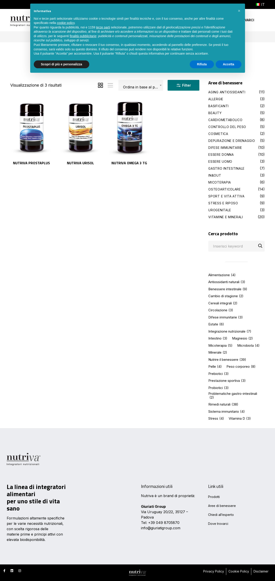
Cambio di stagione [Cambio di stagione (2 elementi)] (225, 296)
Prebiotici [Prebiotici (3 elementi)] (218, 374)
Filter (183, 84)
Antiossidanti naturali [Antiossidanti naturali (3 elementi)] (226, 282)
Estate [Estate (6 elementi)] (216, 324)
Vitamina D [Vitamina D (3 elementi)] (240, 419)
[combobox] (140, 85)
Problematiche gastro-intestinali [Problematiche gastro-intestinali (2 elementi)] (232, 395)
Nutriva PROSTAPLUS (31, 163)
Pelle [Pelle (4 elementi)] (215, 367)
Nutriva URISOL (80, 163)
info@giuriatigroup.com (160, 528)
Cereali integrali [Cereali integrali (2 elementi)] (222, 303)
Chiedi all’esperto (221, 515)
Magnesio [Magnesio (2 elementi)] (242, 338)
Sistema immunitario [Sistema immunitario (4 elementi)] (226, 412)
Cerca (260, 246)
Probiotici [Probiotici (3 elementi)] (218, 388)
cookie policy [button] (66, 23)
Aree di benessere (222, 506)
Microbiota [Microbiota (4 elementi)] (248, 346)
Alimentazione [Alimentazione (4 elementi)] (222, 275)
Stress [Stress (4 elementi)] (216, 419)
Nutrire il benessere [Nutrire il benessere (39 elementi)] (227, 360)
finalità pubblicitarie (83, 36)
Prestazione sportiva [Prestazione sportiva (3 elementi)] (227, 381)
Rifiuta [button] (202, 64)
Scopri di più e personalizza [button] (61, 64)
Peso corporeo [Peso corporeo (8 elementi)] (241, 367)
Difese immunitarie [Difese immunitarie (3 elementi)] (225, 317)
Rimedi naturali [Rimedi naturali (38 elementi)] (223, 404)
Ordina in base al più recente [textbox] (143, 87)
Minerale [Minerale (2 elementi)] (217, 353)
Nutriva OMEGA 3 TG (129, 163)
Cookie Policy (238, 571)
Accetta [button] (228, 64)
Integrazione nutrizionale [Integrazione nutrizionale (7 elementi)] (229, 331)
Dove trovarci (218, 523)
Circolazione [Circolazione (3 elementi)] (220, 310)
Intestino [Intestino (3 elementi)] (217, 338)
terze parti (103, 27)
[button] (239, 10)
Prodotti (214, 497)
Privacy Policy (213, 571)
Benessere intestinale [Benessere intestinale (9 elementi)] (227, 289)
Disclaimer (261, 571)
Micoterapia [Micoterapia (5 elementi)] (220, 346)
